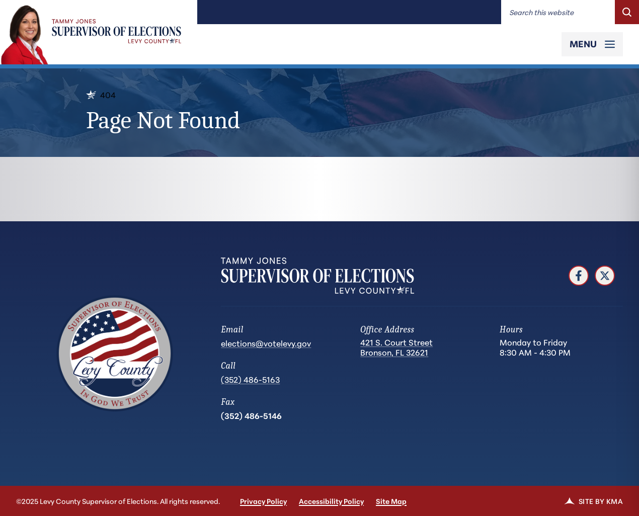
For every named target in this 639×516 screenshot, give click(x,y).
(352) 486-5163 (250, 379)
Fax (227, 402)
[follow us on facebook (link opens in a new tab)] (579, 276)
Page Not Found (163, 120)
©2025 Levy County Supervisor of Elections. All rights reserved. (118, 501)
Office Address (387, 329)
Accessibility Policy (331, 501)
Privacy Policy (263, 501)
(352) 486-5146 (251, 415)
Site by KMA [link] (594, 501)
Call (228, 366)
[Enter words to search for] (558, 12)
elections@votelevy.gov (266, 343)
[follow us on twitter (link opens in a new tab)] (605, 276)
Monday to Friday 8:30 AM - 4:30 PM (535, 347)
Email (232, 329)
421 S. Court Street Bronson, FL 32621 (396, 347)
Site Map (391, 501)
